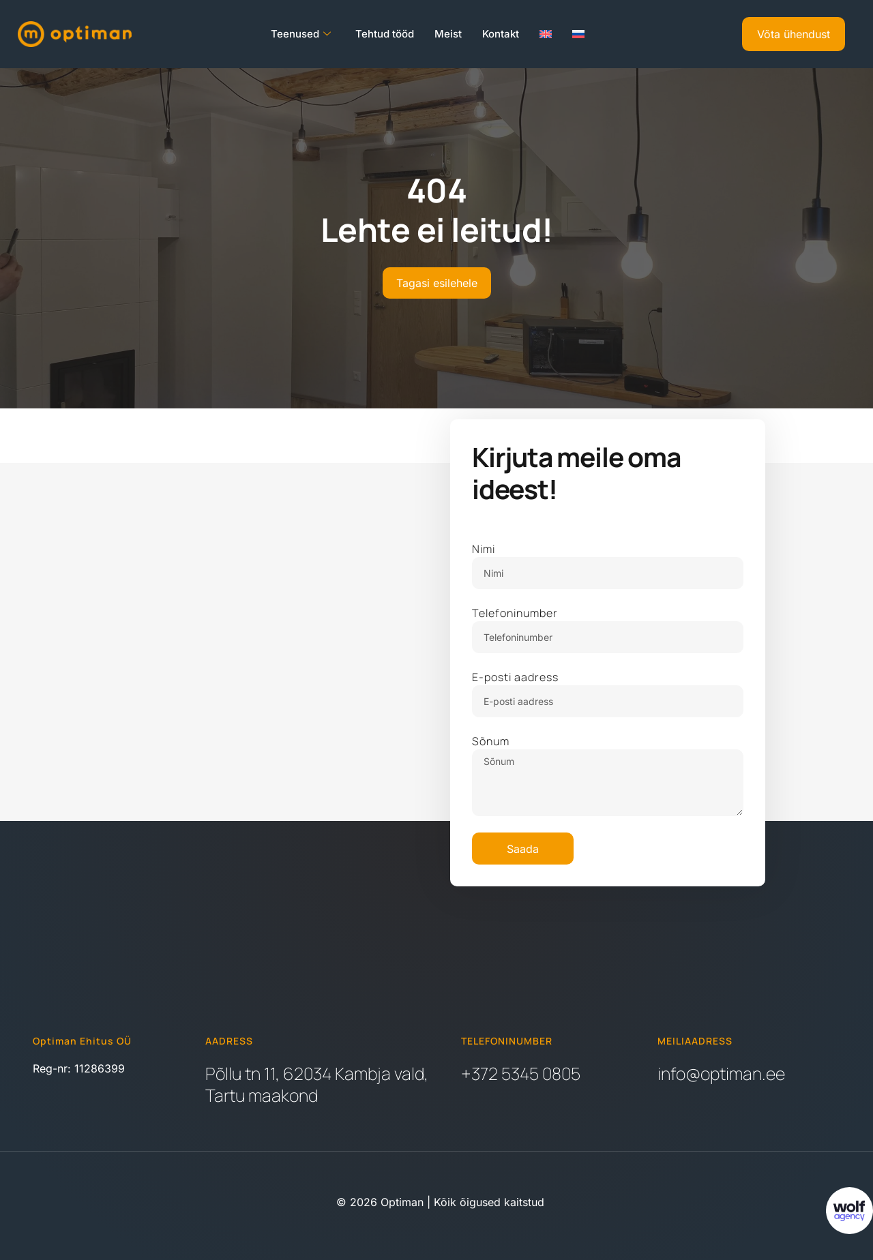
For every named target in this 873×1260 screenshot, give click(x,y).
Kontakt (500, 33)
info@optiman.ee (721, 1073)
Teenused (301, 34)
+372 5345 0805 (520, 1073)
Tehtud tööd (384, 33)
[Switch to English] (545, 34)
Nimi (483, 548)
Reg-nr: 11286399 (79, 1068)
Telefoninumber (515, 612)
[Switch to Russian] (578, 34)
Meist (448, 33)
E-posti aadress (515, 677)
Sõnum (490, 741)
